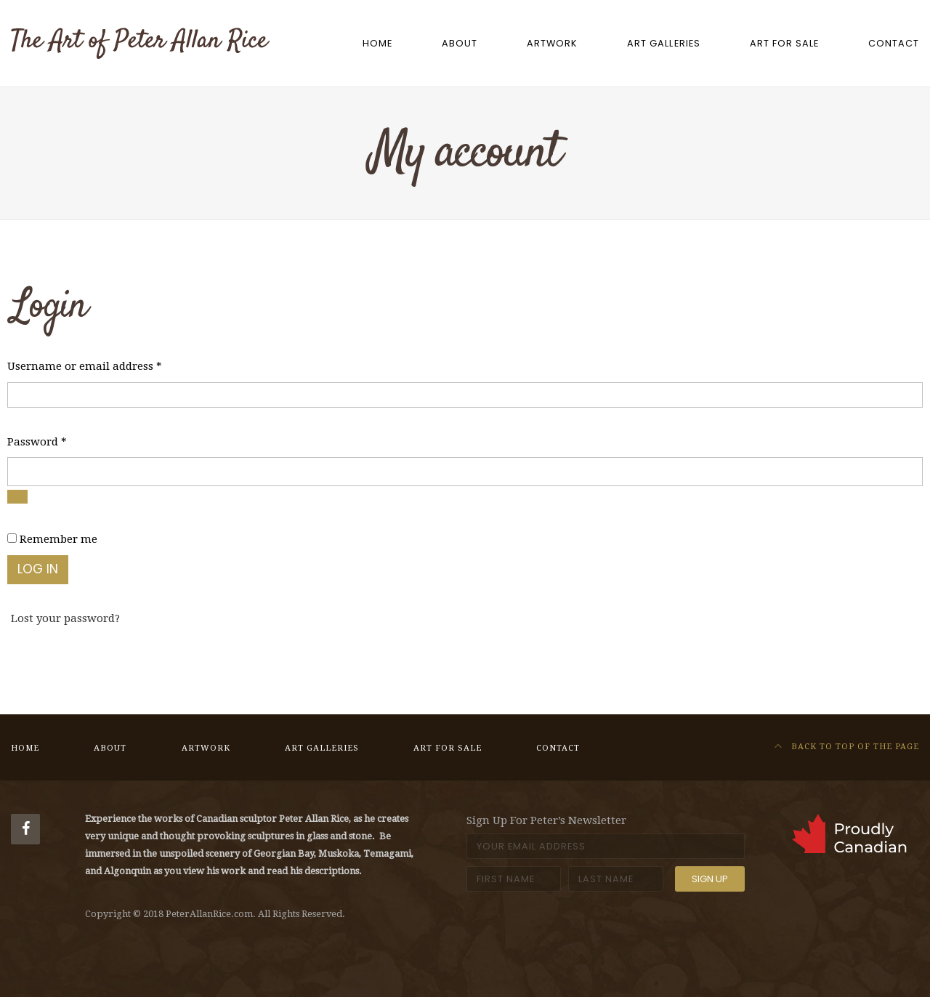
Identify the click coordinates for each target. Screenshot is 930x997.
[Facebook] (25, 829)
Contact (893, 43)
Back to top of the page (847, 746)
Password (36, 440)
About (459, 43)
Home (377, 43)
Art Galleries (663, 43)
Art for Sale (784, 43)
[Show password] (17, 497)
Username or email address (84, 365)
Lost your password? (65, 618)
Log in (37, 569)
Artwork (552, 43)
